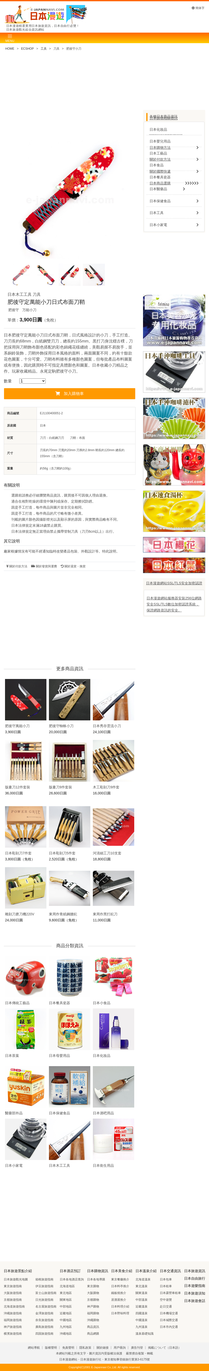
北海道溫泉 (143, 1279)
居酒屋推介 (118, 1299)
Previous (17, 201)
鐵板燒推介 (118, 1293)
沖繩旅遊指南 (13, 1313)
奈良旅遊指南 (44, 1320)
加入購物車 (69, 393)
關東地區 (66, 1299)
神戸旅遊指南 (13, 1327)
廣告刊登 (137, 1347)
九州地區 (66, 1327)
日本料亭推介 (120, 1286)
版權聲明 (51, 1347)
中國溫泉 (141, 1320)
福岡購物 (93, 1313)
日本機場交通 (169, 1313)
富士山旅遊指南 (45, 1293)
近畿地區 (66, 1313)
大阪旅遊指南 (13, 1293)
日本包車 (166, 1279)
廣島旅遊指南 (44, 1327)
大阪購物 (93, 1293)
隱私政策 (85, 1347)
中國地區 (66, 1320)
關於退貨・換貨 (73, 566)
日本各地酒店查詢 (72, 1279)
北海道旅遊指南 (14, 1306)
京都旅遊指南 (13, 1299)
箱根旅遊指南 (44, 1279)
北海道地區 (67, 1286)
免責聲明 (68, 1347)
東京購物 (93, 1286)
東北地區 (66, 1293)
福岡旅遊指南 (13, 1320)
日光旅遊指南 (44, 1299)
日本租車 (166, 1286)
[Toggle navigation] (10, 38)
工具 (44, 48)
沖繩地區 (66, 1333)
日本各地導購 (96, 1279)
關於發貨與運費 (44, 566)
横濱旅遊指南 (13, 1333)
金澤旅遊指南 (44, 1313)
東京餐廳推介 (120, 1279)
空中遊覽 (166, 1299)
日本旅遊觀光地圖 (16, 1279)
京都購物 (93, 1299)
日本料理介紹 (120, 1306)
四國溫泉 (141, 1313)
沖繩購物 (93, 1320)
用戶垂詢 (120, 1347)
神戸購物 (93, 1306)
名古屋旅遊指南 (45, 1306)
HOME (9, 48)
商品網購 (93, 1333)
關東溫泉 (141, 1293)
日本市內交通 (169, 1327)
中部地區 (66, 1306)
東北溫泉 (141, 1286)
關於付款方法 (16, 566)
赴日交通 (166, 1306)
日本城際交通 (169, 1320)
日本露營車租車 (170, 1293)
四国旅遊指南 (44, 1333)
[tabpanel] (69, 199)
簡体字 (198, 8)
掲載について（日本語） (164, 1347)
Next (121, 201)
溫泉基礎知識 (144, 1333)
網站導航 (34, 1347)
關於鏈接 (103, 1347)
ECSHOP (27, 48)
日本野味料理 (120, 1313)
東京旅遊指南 (13, 1286)
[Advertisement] (69, 97)
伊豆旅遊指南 (44, 1286)
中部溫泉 (141, 1299)
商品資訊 (93, 1327)
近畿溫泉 (141, 1306)
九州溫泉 (141, 1327)
